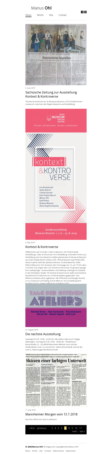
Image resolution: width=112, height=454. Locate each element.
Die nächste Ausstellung (43, 334)
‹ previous (41, 428)
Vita (51, 15)
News (28, 15)
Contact (62, 15)
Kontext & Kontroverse (41, 247)
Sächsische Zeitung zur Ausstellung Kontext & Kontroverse (51, 94)
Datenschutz (58, 450)
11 (80, 428)
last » (82, 431)
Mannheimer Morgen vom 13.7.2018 (51, 414)
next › (75, 431)
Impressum (71, 450)
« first (31, 428)
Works (40, 15)
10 (76, 428)
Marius (41, 8)
